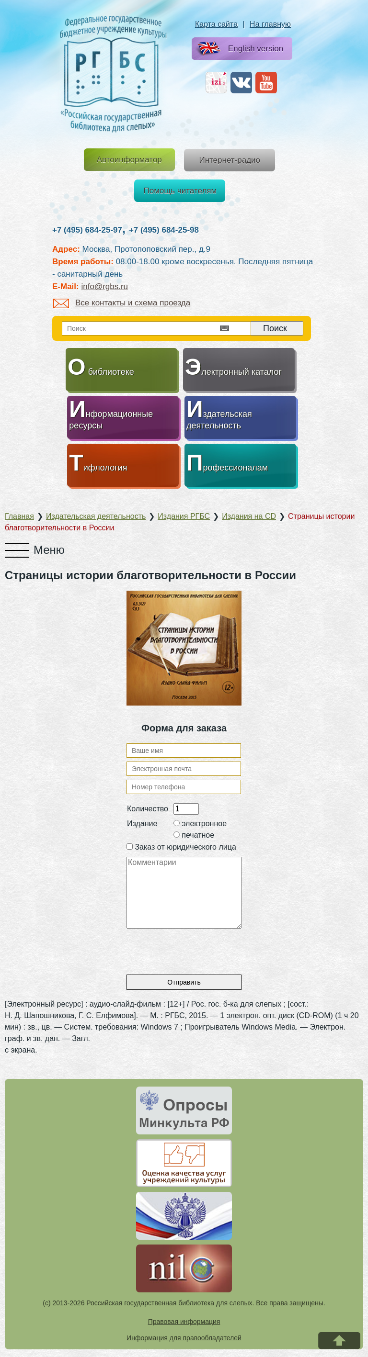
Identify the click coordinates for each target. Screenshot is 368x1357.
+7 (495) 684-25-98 (164, 230)
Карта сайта (216, 24)
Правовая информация (184, 1321)
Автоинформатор (129, 159)
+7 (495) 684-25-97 (87, 230)
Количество (147, 809)
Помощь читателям (180, 190)
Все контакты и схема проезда (121, 302)
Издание (142, 823)
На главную (270, 24)
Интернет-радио (229, 160)
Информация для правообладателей (184, 1338)
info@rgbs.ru (104, 286)
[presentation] (199, 947)
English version (238, 49)
